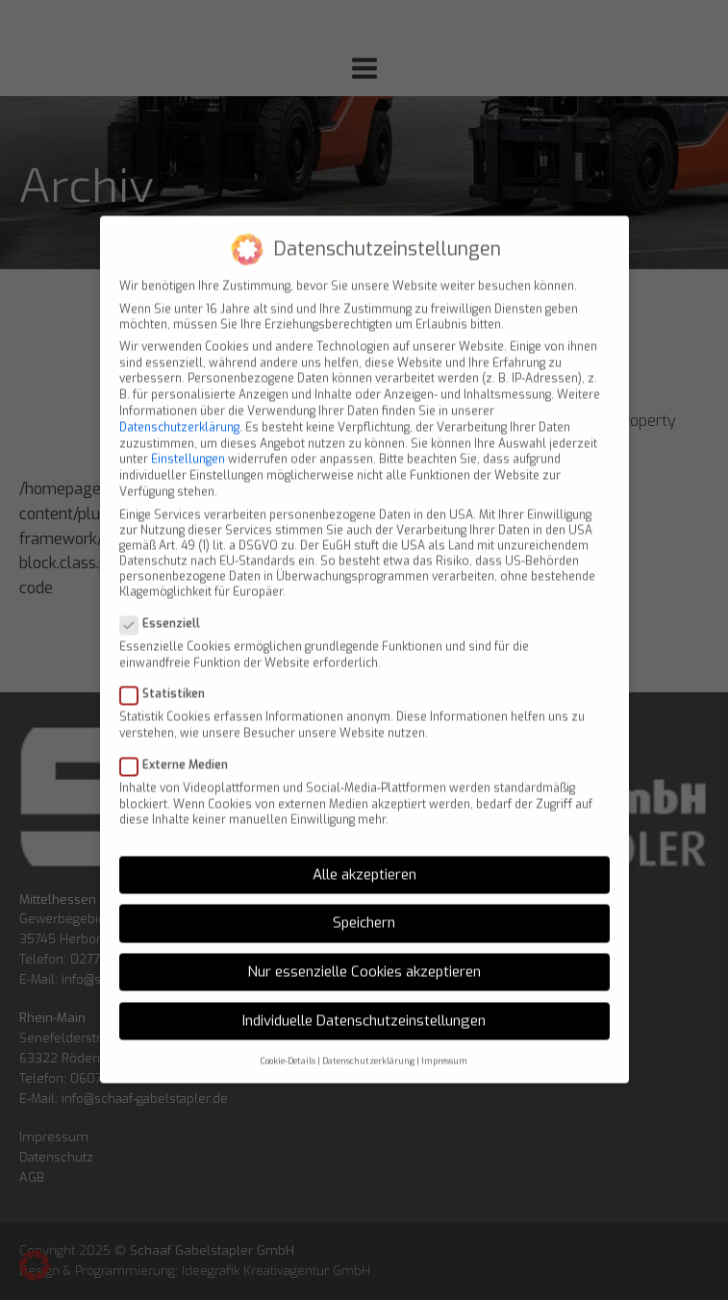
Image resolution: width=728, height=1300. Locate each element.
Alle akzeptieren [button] (364, 853)
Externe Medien (179, 744)
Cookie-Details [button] (288, 1040)
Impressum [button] (444, 1040)
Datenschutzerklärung (179, 406)
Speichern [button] (364, 902)
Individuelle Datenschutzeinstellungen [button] (364, 1000)
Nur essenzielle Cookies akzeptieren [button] (364, 951)
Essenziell (166, 603)
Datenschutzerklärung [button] (368, 1040)
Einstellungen (188, 438)
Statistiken (168, 673)
